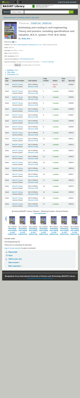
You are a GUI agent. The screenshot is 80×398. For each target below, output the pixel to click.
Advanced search (10, 17)
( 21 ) (12, 70)
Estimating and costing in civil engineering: (12, 231)
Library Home (47, 278)
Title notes (11, 72)
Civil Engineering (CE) (27, 59)
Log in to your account (12, 248)
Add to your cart (15, 259)
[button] (15, 2)
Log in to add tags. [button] (48, 62)
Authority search (24, 17)
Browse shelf (33, 86)
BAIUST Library (7, 2)
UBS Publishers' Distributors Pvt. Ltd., (30, 44)
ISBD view (47, 23)
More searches (15, 266)
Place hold (12, 252)
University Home (34, 278)
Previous (6, 218)
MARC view (37, 23)
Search (7, 12)
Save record (14, 262)
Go (71, 12)
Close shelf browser (40, 213)
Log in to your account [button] (67, 2)
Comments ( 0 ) (13, 74)
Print (10, 255)
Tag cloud (35, 17)
